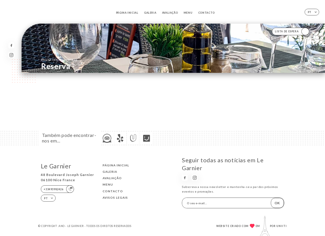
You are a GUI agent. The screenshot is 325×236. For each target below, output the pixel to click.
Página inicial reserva (59, 59)
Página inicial (127, 12)
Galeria (150, 12)
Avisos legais (115, 197)
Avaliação (170, 12)
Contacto (206, 12)
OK (277, 203)
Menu (188, 12)
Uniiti (281, 226)
